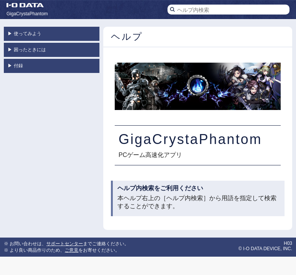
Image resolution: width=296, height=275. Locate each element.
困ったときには (27, 49)
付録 (15, 65)
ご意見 (71, 250)
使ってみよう (24, 33)
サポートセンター (64, 243)
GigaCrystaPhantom (27, 13)
